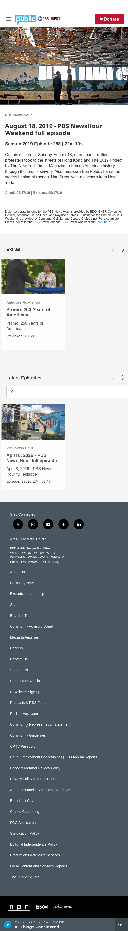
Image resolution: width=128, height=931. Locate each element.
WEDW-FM (17, 557)
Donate (111, 19)
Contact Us (19, 659)
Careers (16, 648)
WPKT (44, 557)
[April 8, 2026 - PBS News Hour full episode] (33, 422)
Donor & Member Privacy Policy (35, 768)
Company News (22, 583)
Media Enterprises (24, 637)
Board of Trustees (24, 616)
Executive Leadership (27, 594)
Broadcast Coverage (26, 801)
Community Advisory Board (31, 626)
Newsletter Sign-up (25, 692)
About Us (17, 572)
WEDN (26, 553)
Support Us (19, 670)
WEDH (15, 553)
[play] (8, 924)
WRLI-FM (57, 557)
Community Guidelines (28, 735)
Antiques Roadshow (23, 302)
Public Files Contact (23, 562)
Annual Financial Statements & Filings (40, 790)
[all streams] (121, 924)
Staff (14, 605)
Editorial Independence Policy (33, 844)
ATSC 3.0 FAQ (49, 562)
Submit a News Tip (25, 681)
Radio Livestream (24, 714)
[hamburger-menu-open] (8, 19)
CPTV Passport (22, 746)
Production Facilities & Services (35, 855)
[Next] (122, 250)
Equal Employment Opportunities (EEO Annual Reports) (54, 757)
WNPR (32, 557)
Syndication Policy (24, 833)
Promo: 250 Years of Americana (28, 312)
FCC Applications (23, 823)
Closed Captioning (24, 812)
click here (104, 222)
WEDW (39, 553)
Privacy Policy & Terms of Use (33, 779)
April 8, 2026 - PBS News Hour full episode (31, 458)
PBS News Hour (18, 115)
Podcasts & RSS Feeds (28, 703)
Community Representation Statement (40, 725)
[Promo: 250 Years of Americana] (33, 276)
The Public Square (24, 877)
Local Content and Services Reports (38, 866)
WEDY (51, 553)
